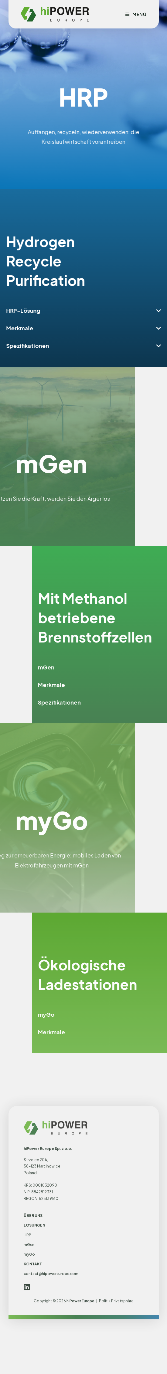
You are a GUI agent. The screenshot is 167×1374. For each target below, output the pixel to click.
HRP (27, 1331)
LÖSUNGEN (34, 1322)
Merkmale (31, 328)
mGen (122, 667)
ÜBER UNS (33, 1312)
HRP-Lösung (35, 310)
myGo (122, 1014)
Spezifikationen (39, 345)
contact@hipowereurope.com (51, 1370)
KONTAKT (33, 1360)
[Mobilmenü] (136, 14)
